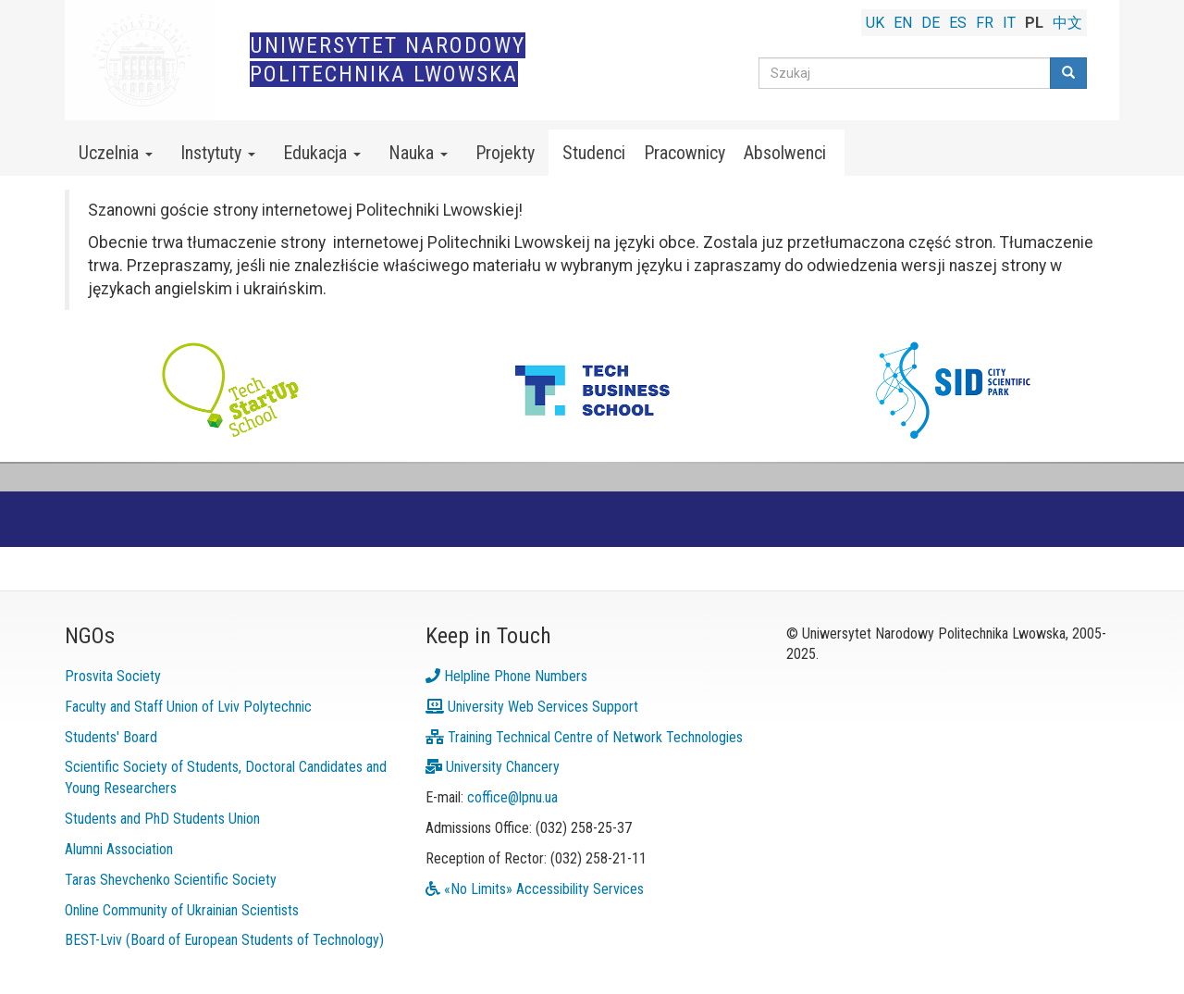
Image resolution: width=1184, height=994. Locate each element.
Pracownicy (684, 153)
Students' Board (111, 737)
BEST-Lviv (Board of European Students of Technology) (224, 940)
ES (958, 22)
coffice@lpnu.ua (512, 797)
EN (903, 22)
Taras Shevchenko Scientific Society (171, 879)
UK (875, 22)
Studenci (593, 153)
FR (984, 22)
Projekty (505, 153)
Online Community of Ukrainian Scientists (182, 910)
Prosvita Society (113, 676)
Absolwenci (785, 153)
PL (1034, 22)
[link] (592, 321)
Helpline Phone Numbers (506, 676)
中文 (1067, 22)
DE (930, 22)
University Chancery (493, 767)
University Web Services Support (532, 706)
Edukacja (322, 153)
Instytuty (217, 153)
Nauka (418, 153)
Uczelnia (116, 153)
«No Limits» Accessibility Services (535, 889)
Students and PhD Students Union (162, 818)
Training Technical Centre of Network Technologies (584, 737)
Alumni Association (119, 849)
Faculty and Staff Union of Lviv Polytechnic (188, 706)
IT (1009, 22)
